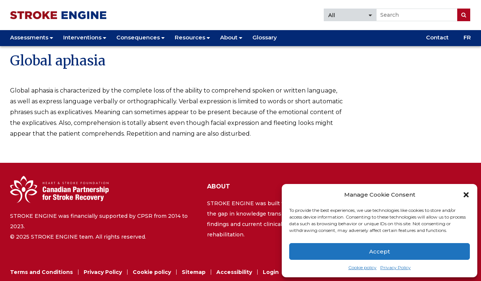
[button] (466, 194)
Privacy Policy (395, 267)
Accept (379, 251)
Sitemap (194, 272)
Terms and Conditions (41, 272)
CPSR (144, 216)
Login (271, 272)
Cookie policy (362, 267)
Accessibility (234, 272)
